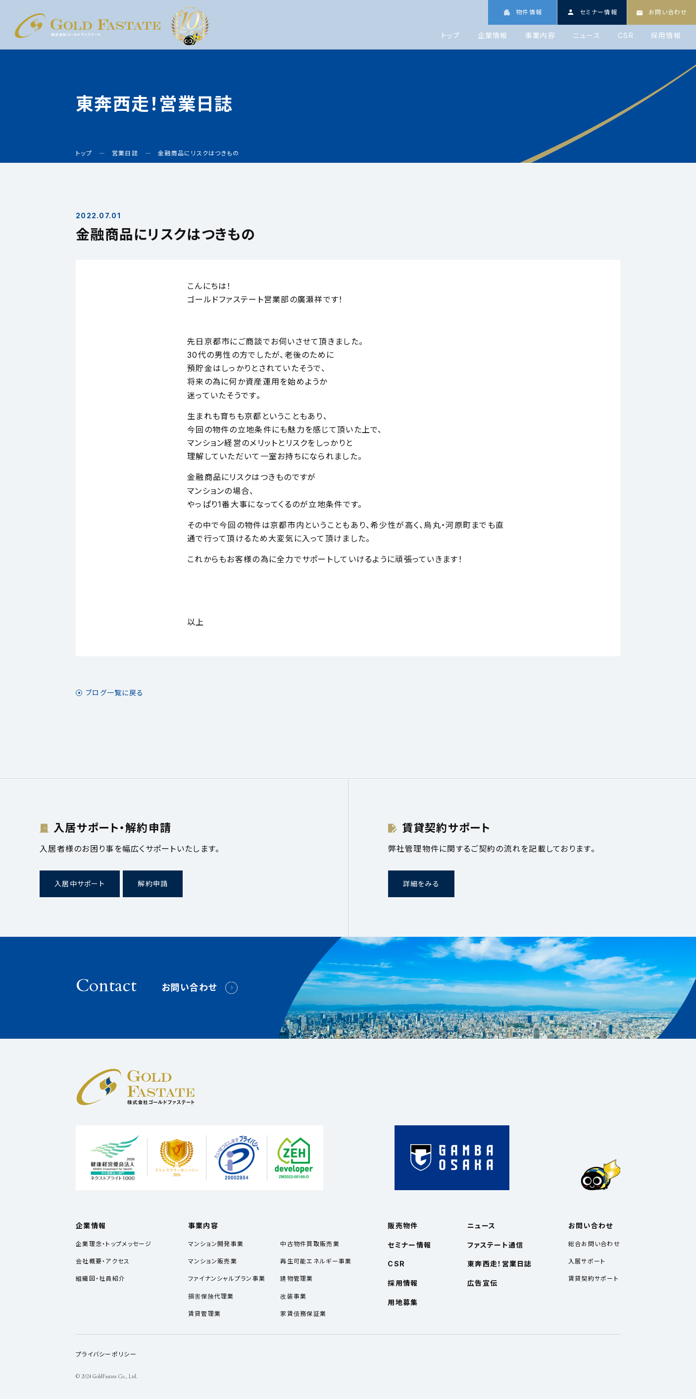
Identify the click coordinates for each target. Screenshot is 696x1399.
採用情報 (666, 35)
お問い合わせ (189, 987)
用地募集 (403, 1302)
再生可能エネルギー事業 (315, 1261)
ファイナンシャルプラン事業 (227, 1278)
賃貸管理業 (204, 1313)
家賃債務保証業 (303, 1313)
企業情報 (493, 35)
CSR (626, 35)
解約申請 (153, 883)
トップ (450, 35)
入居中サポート (79, 883)
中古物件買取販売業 (310, 1244)
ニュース (586, 35)
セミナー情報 (409, 1245)
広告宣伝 (482, 1283)
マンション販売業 (212, 1261)
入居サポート (587, 1261)
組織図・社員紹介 (100, 1278)
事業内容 (540, 35)
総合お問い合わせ (594, 1244)
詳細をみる (421, 883)
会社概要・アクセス (103, 1261)
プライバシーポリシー (106, 1354)
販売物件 (403, 1225)
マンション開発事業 (216, 1244)
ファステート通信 (495, 1245)
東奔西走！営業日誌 (499, 1263)
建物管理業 (296, 1278)
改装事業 (293, 1296)
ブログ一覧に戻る (115, 692)
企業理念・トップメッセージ (114, 1244)
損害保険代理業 (211, 1296)
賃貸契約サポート (593, 1278)
